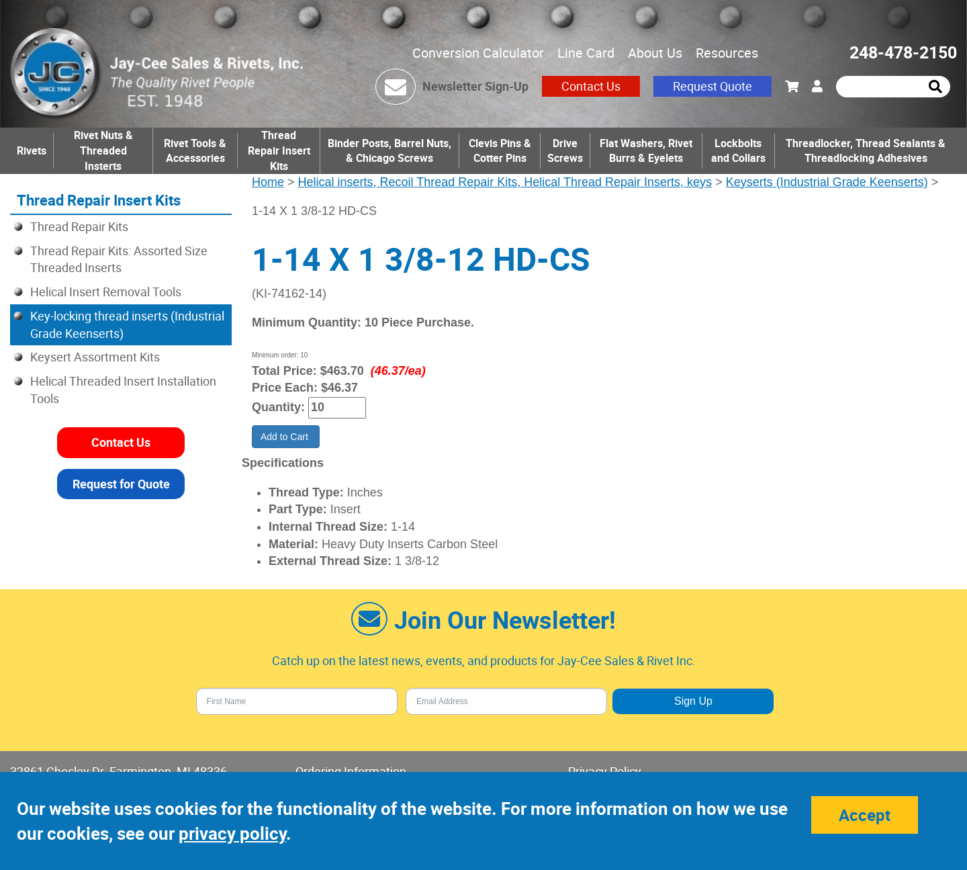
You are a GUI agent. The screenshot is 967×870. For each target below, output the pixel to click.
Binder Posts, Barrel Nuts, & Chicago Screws (389, 151)
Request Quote (712, 86)
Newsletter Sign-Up (475, 86)
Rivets (31, 150)
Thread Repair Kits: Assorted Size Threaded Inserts (119, 259)
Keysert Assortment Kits (95, 357)
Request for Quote (121, 484)
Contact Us (590, 86)
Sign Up (693, 701)
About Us (655, 53)
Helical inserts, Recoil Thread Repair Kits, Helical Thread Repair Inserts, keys (505, 182)
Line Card (585, 53)
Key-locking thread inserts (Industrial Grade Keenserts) (127, 324)
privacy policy (232, 833)
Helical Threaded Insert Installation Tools (123, 389)
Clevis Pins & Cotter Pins (500, 151)
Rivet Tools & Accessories (195, 151)
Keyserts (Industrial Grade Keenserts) (827, 182)
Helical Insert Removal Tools (105, 292)
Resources (727, 53)
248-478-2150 (903, 52)
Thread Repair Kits (79, 226)
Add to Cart (286, 436)
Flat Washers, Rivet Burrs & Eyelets (646, 151)
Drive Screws (565, 151)
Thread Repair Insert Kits (279, 150)
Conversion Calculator (478, 53)
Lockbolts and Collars (738, 151)
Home (268, 182)
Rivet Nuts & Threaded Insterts (103, 150)
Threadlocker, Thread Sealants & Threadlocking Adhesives (866, 151)
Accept (864, 815)
